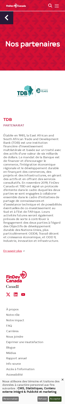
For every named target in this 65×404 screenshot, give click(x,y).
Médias (11, 353)
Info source (13, 364)
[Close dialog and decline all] (62, 380)
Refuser (42, 399)
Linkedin (16, 294)
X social (8, 294)
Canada (12, 286)
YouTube (23, 294)
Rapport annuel (16, 358)
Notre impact (15, 320)
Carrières (12, 331)
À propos (12, 309)
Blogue (10, 347)
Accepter (55, 399)
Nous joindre (14, 336)
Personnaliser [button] (10, 399)
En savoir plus (14, 251)
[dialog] (32, 391)
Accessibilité (14, 374)
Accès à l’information (20, 369)
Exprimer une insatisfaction (24, 342)
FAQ (9, 326)
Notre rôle (13, 315)
